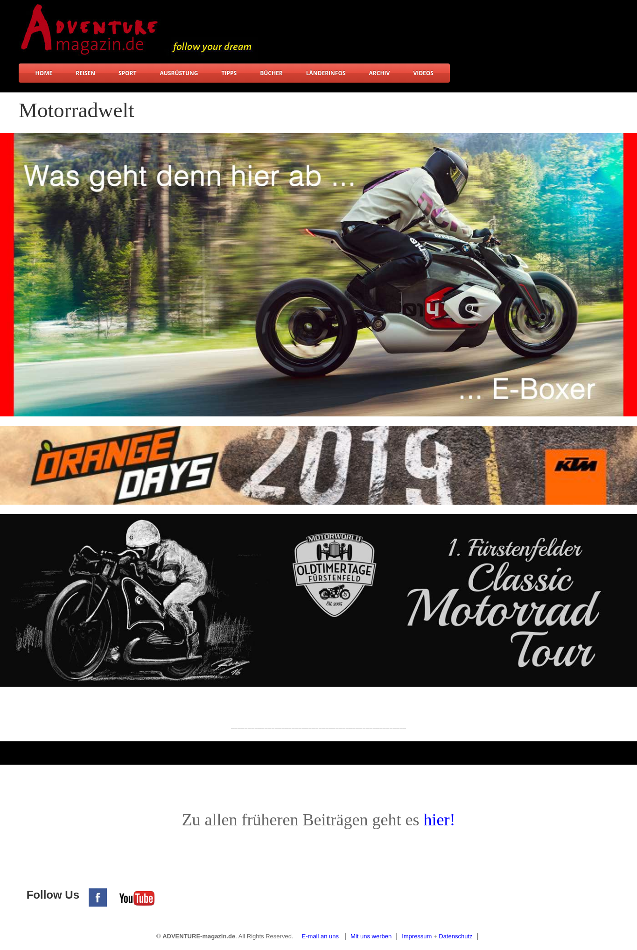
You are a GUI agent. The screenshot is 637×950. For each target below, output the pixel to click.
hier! (439, 819)
